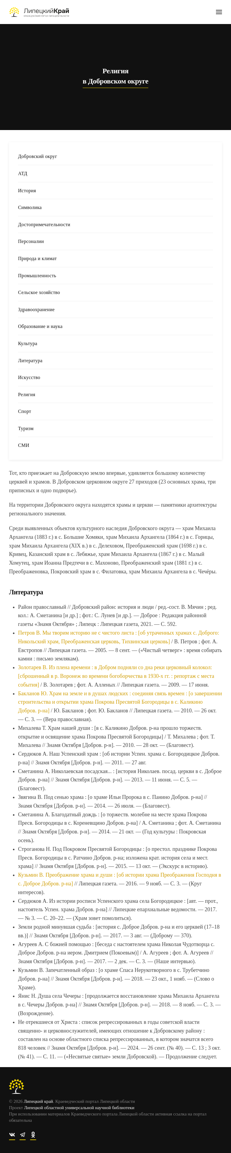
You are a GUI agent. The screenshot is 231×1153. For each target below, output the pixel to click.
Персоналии (31, 241)
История (27, 190)
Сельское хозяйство (39, 292)
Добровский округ (37, 156)
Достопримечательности (44, 224)
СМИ (23, 445)
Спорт (24, 411)
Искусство (29, 377)
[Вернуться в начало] (39, 12)
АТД (22, 173)
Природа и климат (37, 258)
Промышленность (37, 275)
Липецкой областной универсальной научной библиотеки (78, 1107)
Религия (26, 394)
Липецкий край (37, 1101)
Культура (27, 343)
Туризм (26, 428)
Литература (30, 360)
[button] (219, 12)
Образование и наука (40, 326)
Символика (30, 207)
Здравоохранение (36, 309)
